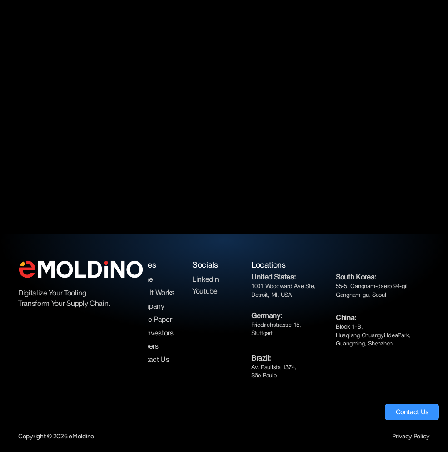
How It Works (154, 293)
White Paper (153, 320)
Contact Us (151, 360)
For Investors (154, 333)
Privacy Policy (411, 436)
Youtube (205, 292)
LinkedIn (205, 280)
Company (149, 307)
